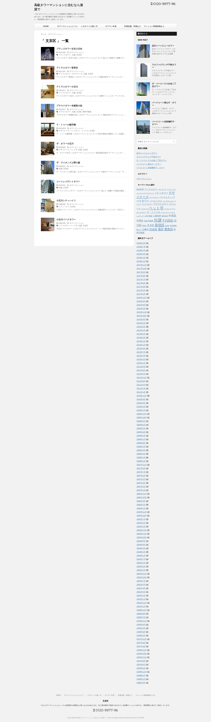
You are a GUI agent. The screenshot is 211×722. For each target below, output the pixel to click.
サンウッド (150, 193)
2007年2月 (141, 486)
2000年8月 (141, 613)
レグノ (172, 212)
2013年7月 (141, 352)
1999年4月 (141, 624)
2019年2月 (141, 243)
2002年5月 (141, 584)
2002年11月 (141, 574)
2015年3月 (141, 326)
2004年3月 (141, 548)
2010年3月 (141, 406)
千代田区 (167, 220)
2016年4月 (141, 305)
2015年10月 (141, 316)
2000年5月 (141, 617)
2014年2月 (141, 341)
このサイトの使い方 (89, 26)
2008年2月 (141, 457)
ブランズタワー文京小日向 (69, 48)
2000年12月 (141, 610)
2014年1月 (141, 345)
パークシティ (165, 197)
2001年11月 (141, 603)
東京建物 (173, 225)
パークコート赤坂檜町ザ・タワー (150, 167)
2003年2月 (141, 570)
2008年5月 (141, 446)
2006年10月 (141, 497)
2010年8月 (141, 399)
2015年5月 (141, 323)
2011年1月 (141, 392)
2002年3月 (141, 592)
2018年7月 (141, 247)
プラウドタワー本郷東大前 (69, 105)
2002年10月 (141, 577)
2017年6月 (141, 283)
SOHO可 (140, 189)
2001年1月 (141, 606)
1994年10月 (141, 653)
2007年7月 (141, 472)
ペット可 (73, 131)
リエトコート (165, 212)
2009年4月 (141, 432)
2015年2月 (141, 330)
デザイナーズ (77, 74)
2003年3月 (141, 566)
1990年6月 (141, 668)
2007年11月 (141, 465)
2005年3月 (141, 523)
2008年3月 (141, 454)
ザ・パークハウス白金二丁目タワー (151, 160)
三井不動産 (148, 216)
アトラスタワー (65, 74)
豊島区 (168, 229)
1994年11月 (141, 650)
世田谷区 (165, 216)
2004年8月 (141, 544)
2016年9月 (141, 301)
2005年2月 (141, 526)
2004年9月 (141, 541)
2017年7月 (141, 279)
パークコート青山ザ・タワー (148, 164)
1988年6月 (141, 675)
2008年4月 (141, 450)
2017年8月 (141, 276)
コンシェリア (171, 189)
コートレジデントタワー (68, 181)
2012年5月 (141, 374)
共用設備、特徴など (132, 26)
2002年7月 (141, 581)
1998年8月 (141, 632)
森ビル (138, 229)
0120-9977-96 (163, 4)
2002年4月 (141, 588)
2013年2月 (141, 363)
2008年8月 (141, 443)
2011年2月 (141, 388)
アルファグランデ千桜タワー (148, 157)
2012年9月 (141, 366)
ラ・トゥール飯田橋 (66, 124)
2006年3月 (141, 504)
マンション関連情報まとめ (154, 27)
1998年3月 (141, 635)
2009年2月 (141, 435)
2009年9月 (141, 421)
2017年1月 (141, 294)
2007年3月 (141, 483)
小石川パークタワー (66, 219)
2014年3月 (141, 337)
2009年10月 (141, 417)
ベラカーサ (144, 209)
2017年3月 (141, 290)
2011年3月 (141, 385)
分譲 (73, 55)
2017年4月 (141, 287)
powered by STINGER (135, 718)
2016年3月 (141, 308)
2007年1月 (141, 490)
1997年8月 (141, 643)
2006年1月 (141, 508)
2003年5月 (141, 563)
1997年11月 (141, 639)
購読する (142, 33)
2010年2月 (141, 410)
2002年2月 (141, 595)
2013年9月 (141, 348)
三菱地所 (157, 215)
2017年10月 (141, 268)
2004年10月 (141, 537)
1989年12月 (141, 672)
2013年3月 (141, 359)
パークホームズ (168, 201)
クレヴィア (162, 189)
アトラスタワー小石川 (67, 86)
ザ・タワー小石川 (65, 143)
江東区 (145, 229)
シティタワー (161, 192)
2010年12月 (141, 396)
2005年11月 (141, 512)
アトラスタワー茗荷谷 (67, 67)
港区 (161, 229)
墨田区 (144, 226)
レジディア (140, 216)
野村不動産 (87, 112)
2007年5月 (141, 479)
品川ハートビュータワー (163, 45)
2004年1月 (141, 555)
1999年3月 (141, 628)
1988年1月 (141, 679)
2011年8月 (141, 381)
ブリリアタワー (147, 204)
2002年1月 (141, 599)
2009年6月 (141, 425)
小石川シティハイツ (66, 200)
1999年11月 (141, 621)
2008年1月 (141, 461)
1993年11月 (141, 657)
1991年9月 (141, 664)
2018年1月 (141, 261)
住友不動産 (148, 221)
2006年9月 (141, 501)
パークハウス (156, 201)
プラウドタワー (65, 112)
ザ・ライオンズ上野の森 (68, 162)
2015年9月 (141, 319)
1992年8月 (141, 661)
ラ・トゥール (83, 131)
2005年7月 (141, 519)
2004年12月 (141, 530)
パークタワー (64, 225)
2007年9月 (141, 468)
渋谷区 (153, 229)
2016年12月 (141, 297)
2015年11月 (141, 312)
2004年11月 (141, 534)
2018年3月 (141, 254)
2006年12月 (141, 494)
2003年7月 (141, 559)
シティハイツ (64, 206)
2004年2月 (141, 552)
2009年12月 (141, 414)
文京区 (79, 55)
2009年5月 (141, 428)
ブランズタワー (65, 55)
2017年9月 (141, 272)
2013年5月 (141, 356)
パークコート (154, 197)
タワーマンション (77, 52)
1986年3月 (141, 683)
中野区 (139, 220)
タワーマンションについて (67, 27)
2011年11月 (141, 377)
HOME (46, 26)
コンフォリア (140, 193)
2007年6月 (141, 475)
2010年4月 (141, 403)
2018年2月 (141, 257)
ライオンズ (168, 209)
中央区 (172, 215)
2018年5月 (141, 250)
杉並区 (167, 226)
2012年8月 (141, 370)
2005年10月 (141, 515)
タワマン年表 (111, 26)
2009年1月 (141, 439)
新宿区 (160, 225)
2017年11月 (141, 265)
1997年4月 (141, 646)
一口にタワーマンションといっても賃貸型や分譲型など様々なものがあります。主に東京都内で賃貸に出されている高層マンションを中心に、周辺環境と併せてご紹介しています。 (105, 705)
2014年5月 (141, 334)
